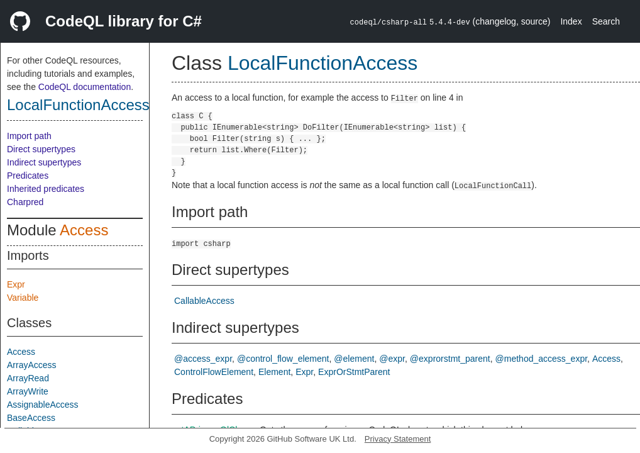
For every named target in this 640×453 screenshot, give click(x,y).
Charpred (25, 202)
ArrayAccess (32, 365)
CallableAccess (204, 301)
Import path (29, 136)
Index (571, 21)
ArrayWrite (27, 391)
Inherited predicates (45, 189)
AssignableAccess (43, 405)
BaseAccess (31, 418)
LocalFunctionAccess (78, 104)
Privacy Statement (398, 439)
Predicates (27, 176)
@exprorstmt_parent (450, 359)
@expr (392, 359)
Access (84, 229)
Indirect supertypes (44, 162)
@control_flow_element (283, 359)
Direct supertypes (41, 149)
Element (274, 372)
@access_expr (203, 359)
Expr (16, 284)
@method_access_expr (541, 359)
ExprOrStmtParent (354, 372)
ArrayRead (28, 378)
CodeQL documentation (84, 87)
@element (354, 359)
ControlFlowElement (213, 372)
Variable (22, 298)
